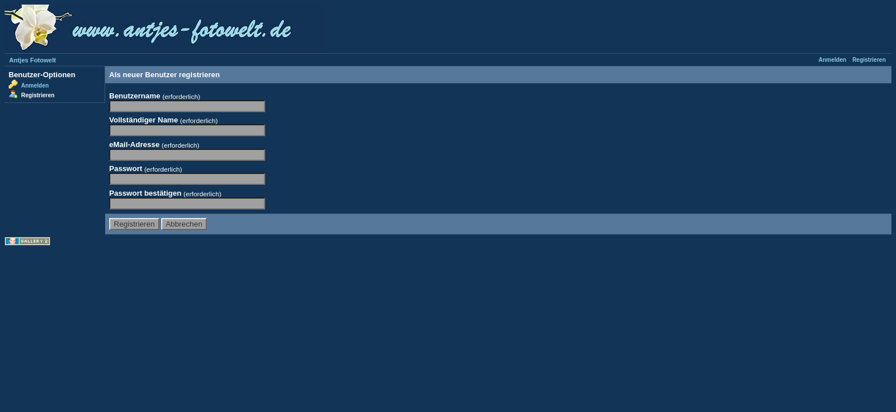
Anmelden (832, 60)
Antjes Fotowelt (32, 60)
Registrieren (869, 60)
